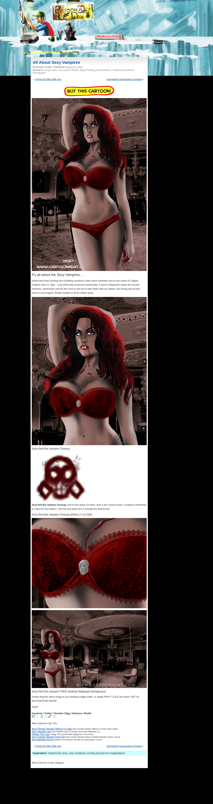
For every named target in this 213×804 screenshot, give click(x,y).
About (34, 42)
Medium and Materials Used (45, 52)
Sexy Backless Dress (42, 739)
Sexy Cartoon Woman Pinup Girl (48, 737)
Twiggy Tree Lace (41, 734)
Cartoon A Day (82, 13)
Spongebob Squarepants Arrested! (124, 79)
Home (22, 42)
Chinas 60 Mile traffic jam (48, 79)
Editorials (49, 42)
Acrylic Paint (69, 52)
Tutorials (65, 42)
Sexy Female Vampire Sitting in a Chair (52, 728)
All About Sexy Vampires (56, 62)
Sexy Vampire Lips (41, 731)
